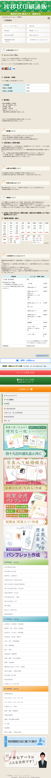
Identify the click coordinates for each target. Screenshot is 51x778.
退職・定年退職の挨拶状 (12, 719)
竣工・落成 (8, 649)
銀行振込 (6, 30)
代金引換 (31, 26)
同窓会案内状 (9, 693)
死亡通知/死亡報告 (10, 567)
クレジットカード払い (10, 26)
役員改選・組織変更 (11, 654)
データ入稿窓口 (9, 399)
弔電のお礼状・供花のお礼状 (13, 580)
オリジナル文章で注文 (25, 373)
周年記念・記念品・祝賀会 (13, 637)
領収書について (33, 30)
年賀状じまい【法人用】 (12, 684)
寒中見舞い (8, 605)
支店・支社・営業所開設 (12, 641)
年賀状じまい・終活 (11, 706)
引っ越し (7, 723)
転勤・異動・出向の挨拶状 (13, 658)
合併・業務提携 (9, 645)
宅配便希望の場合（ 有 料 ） (9, 40)
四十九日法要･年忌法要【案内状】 (15, 584)
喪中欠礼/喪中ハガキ (11, 601)
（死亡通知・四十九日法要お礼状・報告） (25, 366)
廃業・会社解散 (9, 662)
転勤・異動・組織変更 (11, 711)
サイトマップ (18, 775)
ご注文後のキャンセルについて (38, 39)
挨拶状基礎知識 (9, 417)
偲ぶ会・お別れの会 (11, 610)
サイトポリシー (27, 775)
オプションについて (10, 395)
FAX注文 (7, 403)
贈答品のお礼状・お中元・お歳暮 (15, 666)
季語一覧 (7, 421)
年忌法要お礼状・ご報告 (12, 597)
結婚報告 (7, 728)
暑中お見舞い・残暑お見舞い (13, 671)
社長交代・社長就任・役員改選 (14, 624)
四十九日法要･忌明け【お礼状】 (14, 588)
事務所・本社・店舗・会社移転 (14, 628)
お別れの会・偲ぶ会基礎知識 (13, 412)
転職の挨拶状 (9, 715)
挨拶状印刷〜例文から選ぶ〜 (9, 17)
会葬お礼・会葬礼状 (11, 575)
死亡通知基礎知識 (9, 408)
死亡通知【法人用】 (11, 571)
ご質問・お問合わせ (27, 360)
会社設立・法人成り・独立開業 (14, 632)
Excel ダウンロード (25, 381)
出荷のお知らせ (33, 35)
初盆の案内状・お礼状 (11, 593)
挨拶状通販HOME (42, 355)
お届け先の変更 (8, 35)
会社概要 (10, 775)
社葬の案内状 (9, 614)
